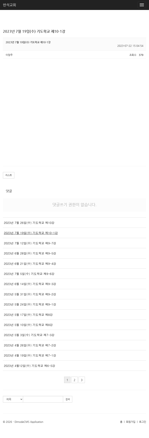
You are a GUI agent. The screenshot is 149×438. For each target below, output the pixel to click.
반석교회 (9, 5)
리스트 (8, 175)
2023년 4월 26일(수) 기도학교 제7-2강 (30, 345)
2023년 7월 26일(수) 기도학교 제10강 (29, 223)
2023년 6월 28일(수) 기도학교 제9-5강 (30, 253)
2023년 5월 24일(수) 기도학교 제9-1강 (30, 304)
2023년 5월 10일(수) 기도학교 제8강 (28, 325)
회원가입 (130, 421)
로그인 (142, 421)
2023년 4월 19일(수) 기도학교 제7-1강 (30, 355)
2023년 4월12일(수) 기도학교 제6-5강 (29, 366)
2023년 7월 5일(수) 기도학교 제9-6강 (29, 274)
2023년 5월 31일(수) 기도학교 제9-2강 (30, 294)
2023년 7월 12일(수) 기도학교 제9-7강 (30, 243)
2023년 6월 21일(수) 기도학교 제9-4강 (30, 263)
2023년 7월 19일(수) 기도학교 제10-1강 (31, 233)
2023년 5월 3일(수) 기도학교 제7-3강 (29, 335)
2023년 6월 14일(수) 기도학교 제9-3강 (30, 284)
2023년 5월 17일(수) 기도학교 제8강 (28, 315)
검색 (67, 399)
